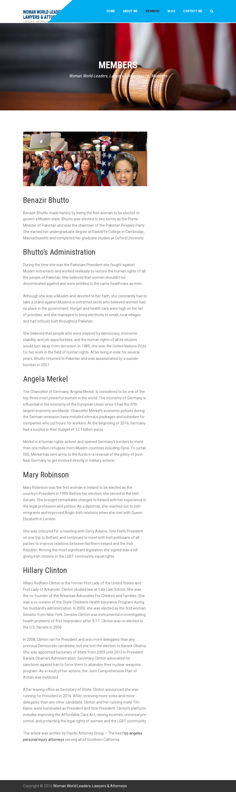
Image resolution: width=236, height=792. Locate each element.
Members (153, 11)
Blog (171, 11)
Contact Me (192, 11)
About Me (130, 11)
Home (111, 11)
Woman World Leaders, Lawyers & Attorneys (90, 786)
